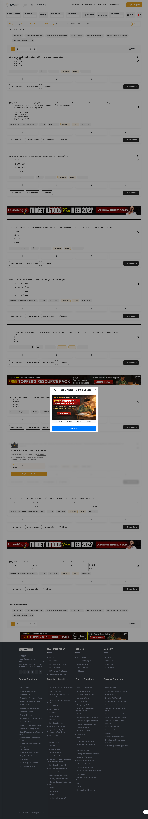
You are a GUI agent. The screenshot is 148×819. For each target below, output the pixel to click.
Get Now (74, 428)
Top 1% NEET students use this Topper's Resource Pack (74, 421)
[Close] (95, 389)
